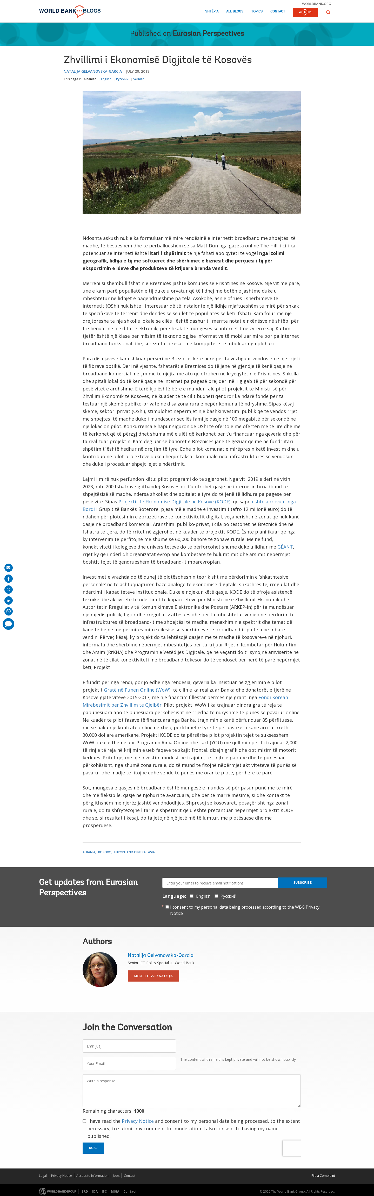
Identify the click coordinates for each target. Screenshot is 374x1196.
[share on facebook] (8, 579)
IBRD (84, 1191)
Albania (89, 852)
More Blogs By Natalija (153, 976)
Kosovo (104, 852)
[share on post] (8, 589)
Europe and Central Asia (134, 852)
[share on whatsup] (8, 611)
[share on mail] (8, 568)
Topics (257, 11)
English (106, 79)
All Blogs (234, 11)
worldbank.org (316, 3)
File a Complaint (323, 1175)
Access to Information (92, 1175)
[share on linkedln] (8, 600)
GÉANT (285, 547)
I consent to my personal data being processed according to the (244, 910)
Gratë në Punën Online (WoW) (137, 690)
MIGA (115, 1191)
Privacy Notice (138, 1121)
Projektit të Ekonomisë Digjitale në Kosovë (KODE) (174, 501)
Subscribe (302, 882)
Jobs (116, 1175)
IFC (104, 1191)
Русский (122, 79)
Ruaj (93, 1148)
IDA (95, 1191)
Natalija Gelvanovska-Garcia (93, 71)
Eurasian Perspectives (208, 34)
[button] (328, 12)
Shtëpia (211, 11)
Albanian (90, 79)
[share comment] (8, 624)
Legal (43, 1175)
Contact (277, 11)
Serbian (138, 79)
